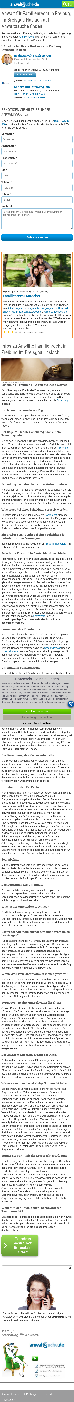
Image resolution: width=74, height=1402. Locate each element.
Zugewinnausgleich (56, 543)
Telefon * (6, 182)
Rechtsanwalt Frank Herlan (32, 55)
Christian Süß (37, 93)
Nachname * (8, 145)
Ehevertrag (9, 311)
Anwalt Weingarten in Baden (33, 98)
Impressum (27, 723)
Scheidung (63, 400)
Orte (50, 1394)
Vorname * (7, 133)
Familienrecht (26, 36)
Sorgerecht (33, 308)
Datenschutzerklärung (42, 723)
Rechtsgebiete (34, 1394)
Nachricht (7, 206)
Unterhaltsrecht (10, 651)
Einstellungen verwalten (37, 717)
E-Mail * (6, 194)
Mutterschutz (23, 311)
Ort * (4, 170)
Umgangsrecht (49, 308)
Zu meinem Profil (25, 74)
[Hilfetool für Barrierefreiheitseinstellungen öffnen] (71, 704)
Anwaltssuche (12, 1394)
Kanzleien (9, 1399)
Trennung (63, 447)
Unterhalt (63, 308)
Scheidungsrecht (16, 308)
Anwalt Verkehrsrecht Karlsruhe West (37, 80)
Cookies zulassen (37, 711)
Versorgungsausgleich (55, 311)
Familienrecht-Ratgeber (21, 296)
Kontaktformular (59, 1317)
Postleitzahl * (9, 158)
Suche (72, 4)
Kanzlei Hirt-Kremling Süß (30, 59)
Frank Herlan (21, 93)
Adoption (37, 311)
